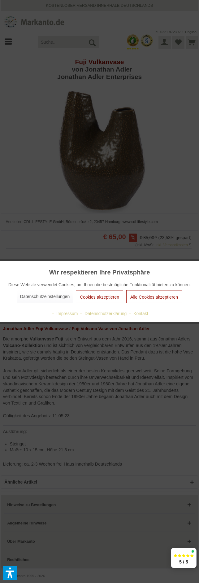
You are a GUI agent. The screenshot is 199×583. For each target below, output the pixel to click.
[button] (10, 573)
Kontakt (138, 313)
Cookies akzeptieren (99, 297)
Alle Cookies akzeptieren (154, 297)
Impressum (64, 313)
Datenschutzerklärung (103, 313)
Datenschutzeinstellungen (45, 296)
